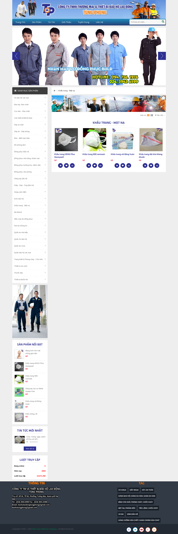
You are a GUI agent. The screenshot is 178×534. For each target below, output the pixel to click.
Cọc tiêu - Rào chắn (30, 111)
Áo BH (121, 514)
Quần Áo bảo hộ (30, 239)
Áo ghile (122, 490)
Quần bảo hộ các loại (30, 252)
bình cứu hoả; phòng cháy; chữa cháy (135, 502)
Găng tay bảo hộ (30, 178)
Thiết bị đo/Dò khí (30, 279)
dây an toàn (147, 490)
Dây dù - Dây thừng (30, 131)
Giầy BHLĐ (134, 490)
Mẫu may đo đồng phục (30, 219)
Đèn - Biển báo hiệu (30, 138)
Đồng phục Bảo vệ (30, 151)
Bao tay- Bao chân (30, 104)
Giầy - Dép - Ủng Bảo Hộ (30, 185)
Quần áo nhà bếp (30, 232)
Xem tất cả (30, 449)
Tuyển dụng (83, 22)
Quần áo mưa (30, 245)
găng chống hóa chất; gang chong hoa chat (139, 520)
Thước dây (30, 272)
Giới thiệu (66, 22)
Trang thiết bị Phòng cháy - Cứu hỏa (30, 259)
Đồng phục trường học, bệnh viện (30, 165)
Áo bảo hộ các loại (30, 97)
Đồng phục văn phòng (30, 171)
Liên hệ (99, 22)
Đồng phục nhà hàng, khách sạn (30, 158)
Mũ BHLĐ (30, 212)
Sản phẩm (36, 22)
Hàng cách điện (30, 192)
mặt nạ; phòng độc (126, 508)
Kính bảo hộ (30, 198)
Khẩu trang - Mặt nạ (30, 205)
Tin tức (51, 22)
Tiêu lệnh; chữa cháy (148, 508)
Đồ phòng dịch (30, 144)
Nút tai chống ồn (30, 225)
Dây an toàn (30, 124)
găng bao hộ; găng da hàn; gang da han (136, 496)
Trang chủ (20, 22)
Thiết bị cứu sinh (30, 266)
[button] (16, 68)
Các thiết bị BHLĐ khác (30, 118)
